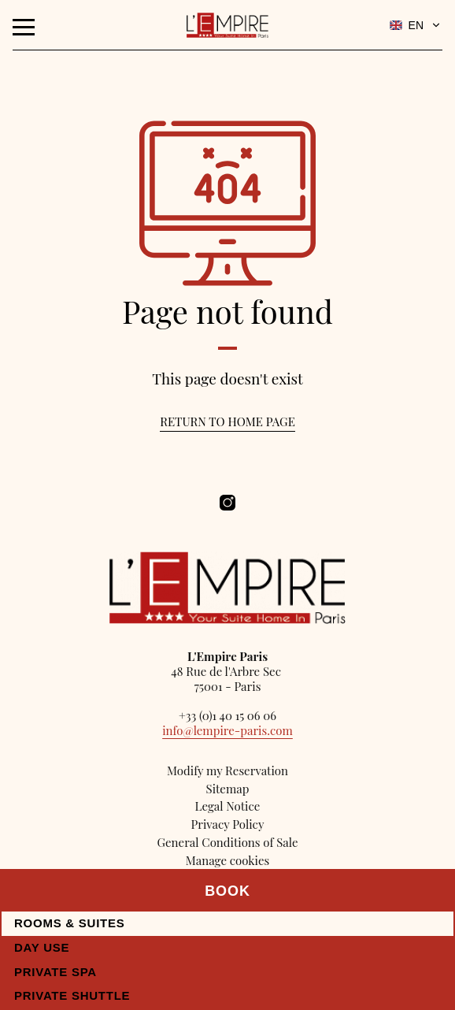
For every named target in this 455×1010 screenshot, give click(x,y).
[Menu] (23, 27)
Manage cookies (228, 860)
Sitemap (228, 788)
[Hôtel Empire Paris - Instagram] (227, 503)
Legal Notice (228, 806)
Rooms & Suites (69, 923)
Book (227, 891)
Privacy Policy (227, 824)
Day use (41, 947)
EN (416, 25)
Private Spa (55, 971)
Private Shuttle (72, 995)
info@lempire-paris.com (227, 730)
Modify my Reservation (227, 770)
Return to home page (227, 421)
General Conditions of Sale (227, 842)
